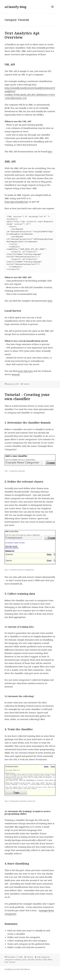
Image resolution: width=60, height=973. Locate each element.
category (17, 959)
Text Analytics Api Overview (22, 35)
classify (38, 959)
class (24, 959)
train (6, 962)
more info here (25, 371)
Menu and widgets (52, 9)
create (44, 959)
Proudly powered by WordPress (17, 969)
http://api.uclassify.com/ (16, 201)
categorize (45, 957)
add (38, 957)
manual (16, 374)
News (50, 959)
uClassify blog (15, 7)
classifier (30, 959)
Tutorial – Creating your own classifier (27, 396)
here (50, 151)
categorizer (9, 959)
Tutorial (26, 384)
